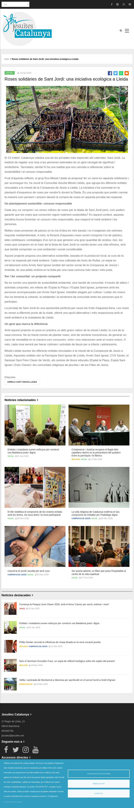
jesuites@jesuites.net (13, 735)
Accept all (99, 793)
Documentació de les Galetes (13, 802)
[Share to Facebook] (110, 73)
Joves (22, 609)
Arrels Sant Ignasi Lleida (22, 382)
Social (9, 73)
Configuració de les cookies (99, 774)
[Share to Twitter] (115, 73)
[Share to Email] (127, 73)
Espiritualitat (26, 684)
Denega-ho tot (99, 784)
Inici (7, 59)
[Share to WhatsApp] (121, 73)
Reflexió (76, 459)
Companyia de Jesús (81, 518)
